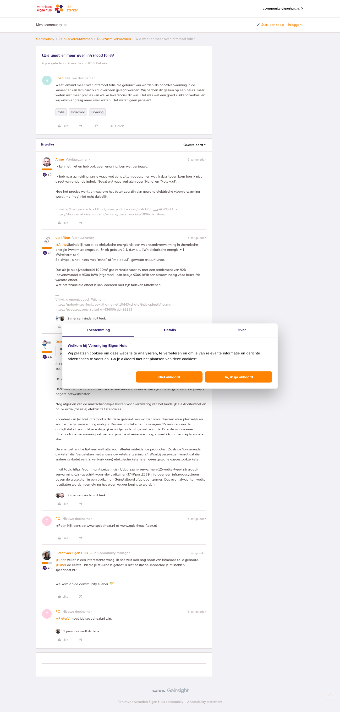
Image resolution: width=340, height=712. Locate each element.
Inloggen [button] (295, 25)
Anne (59, 159)
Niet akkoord (169, 377)
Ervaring (97, 112)
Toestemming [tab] (98, 330)
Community (45, 39)
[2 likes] (80, 318)
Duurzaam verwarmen (114, 39)
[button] (270, 25)
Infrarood (78, 112)
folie (61, 112)
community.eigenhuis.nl (283, 8)
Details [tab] (170, 330)
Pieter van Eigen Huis (71, 553)
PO (57, 519)
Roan (59, 78)
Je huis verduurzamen (76, 39)
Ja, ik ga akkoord (238, 377)
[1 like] (77, 631)
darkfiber (62, 238)
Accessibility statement (204, 702)
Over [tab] (242, 330)
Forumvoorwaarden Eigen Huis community (150, 702)
